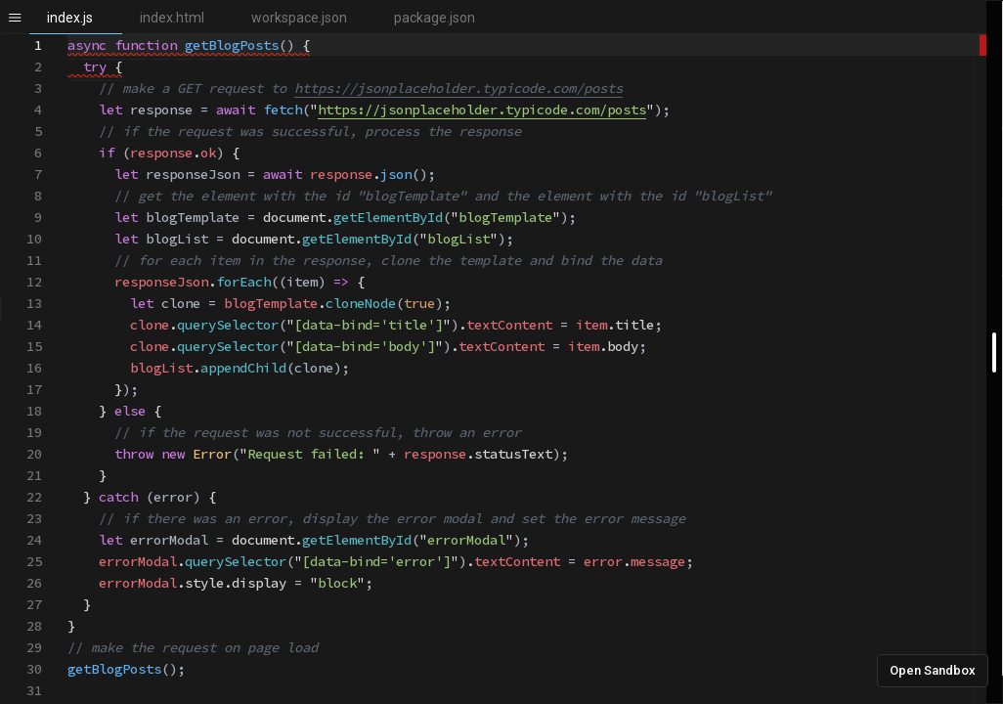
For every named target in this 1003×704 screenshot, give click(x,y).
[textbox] (67, 34)
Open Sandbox (933, 670)
